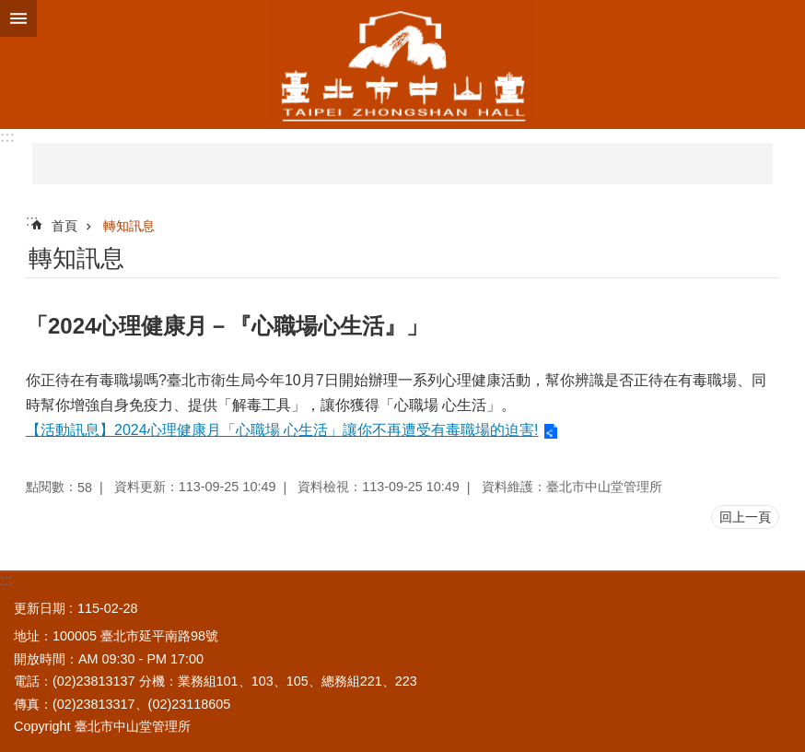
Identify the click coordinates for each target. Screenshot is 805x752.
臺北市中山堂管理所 (402, 64)
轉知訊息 (129, 225)
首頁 (64, 225)
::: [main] (32, 221)
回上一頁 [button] (745, 517)
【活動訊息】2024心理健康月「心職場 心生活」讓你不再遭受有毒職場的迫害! (282, 430)
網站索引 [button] (18, 18)
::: (7, 137)
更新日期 (39, 608)
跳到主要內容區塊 (9, 9)
